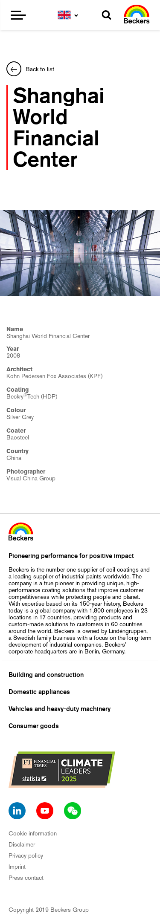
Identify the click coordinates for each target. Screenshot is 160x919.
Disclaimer (22, 844)
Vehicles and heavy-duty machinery (60, 709)
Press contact (26, 877)
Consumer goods (34, 726)
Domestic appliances (39, 692)
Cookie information (33, 833)
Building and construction (46, 674)
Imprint (17, 866)
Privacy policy (26, 855)
